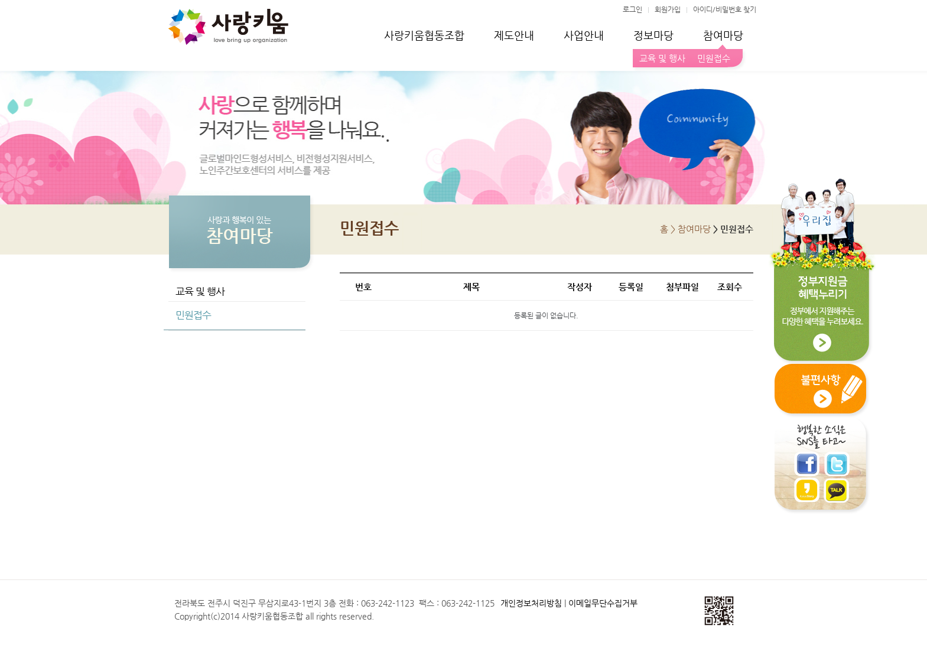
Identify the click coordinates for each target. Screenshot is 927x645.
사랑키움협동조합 (424, 35)
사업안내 (584, 35)
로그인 (632, 9)
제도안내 (514, 35)
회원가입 (668, 9)
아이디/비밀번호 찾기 (724, 9)
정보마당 (653, 35)
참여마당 (723, 35)
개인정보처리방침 (531, 603)
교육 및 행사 (662, 58)
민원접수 (711, 58)
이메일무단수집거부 (602, 603)
